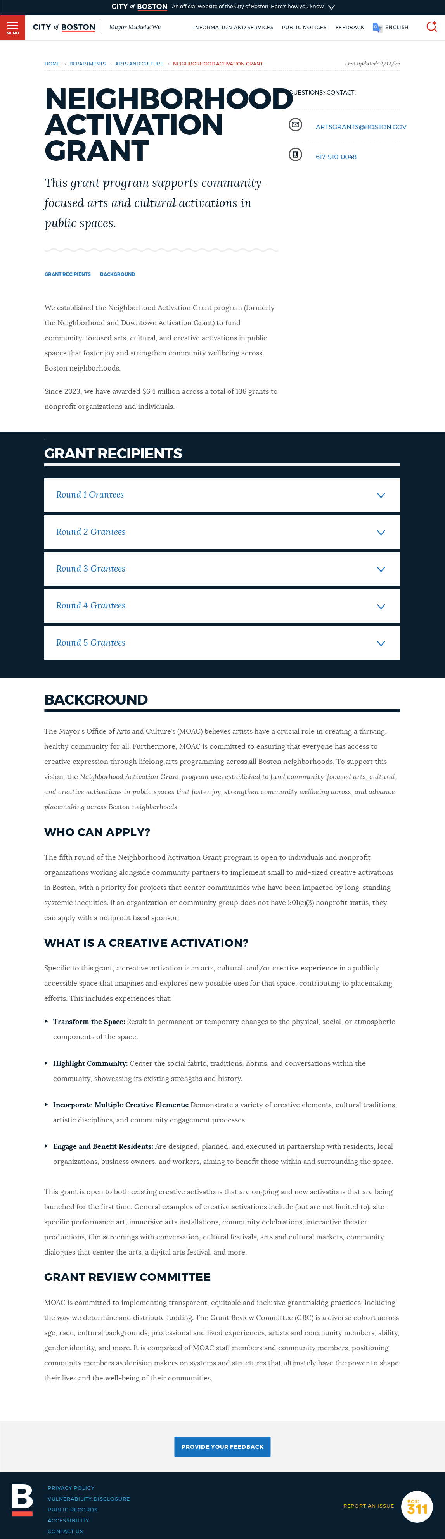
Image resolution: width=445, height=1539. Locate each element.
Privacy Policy (71, 1488)
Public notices (304, 27)
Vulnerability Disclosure (89, 1499)
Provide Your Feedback (223, 1447)
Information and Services (233, 27)
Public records (73, 1510)
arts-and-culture (139, 64)
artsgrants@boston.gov (361, 127)
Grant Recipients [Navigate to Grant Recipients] (68, 274)
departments (87, 64)
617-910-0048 (336, 157)
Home (52, 64)
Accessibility (68, 1520)
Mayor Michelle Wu (135, 27)
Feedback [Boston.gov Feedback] (350, 27)
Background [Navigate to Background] (117, 274)
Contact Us (65, 1531)
